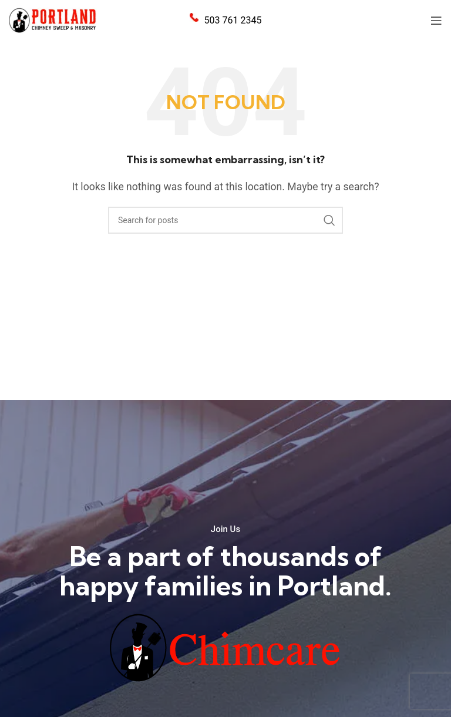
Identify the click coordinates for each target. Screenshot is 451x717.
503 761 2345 (233, 20)
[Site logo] (53, 19)
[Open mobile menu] (436, 20)
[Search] (225, 220)
